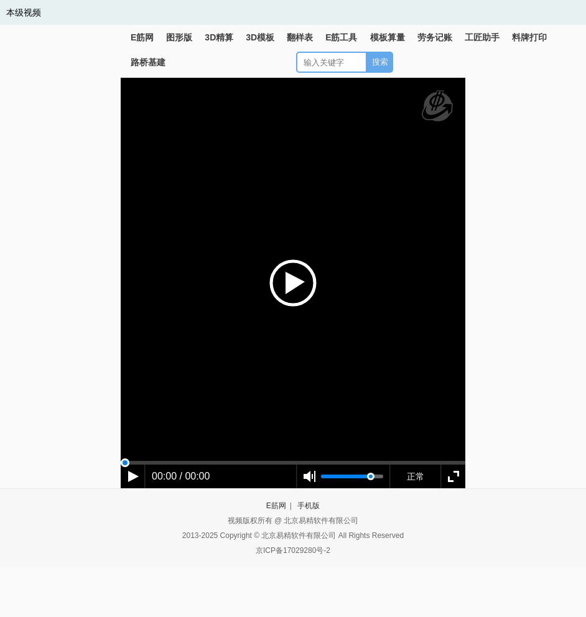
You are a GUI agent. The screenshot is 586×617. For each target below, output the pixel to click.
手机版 (308, 505)
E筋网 (142, 37)
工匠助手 (482, 37)
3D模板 (260, 37)
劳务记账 (434, 37)
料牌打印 (529, 37)
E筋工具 (341, 37)
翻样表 (300, 37)
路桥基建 (148, 62)
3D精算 (219, 37)
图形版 (179, 37)
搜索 (380, 62)
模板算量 (387, 37)
